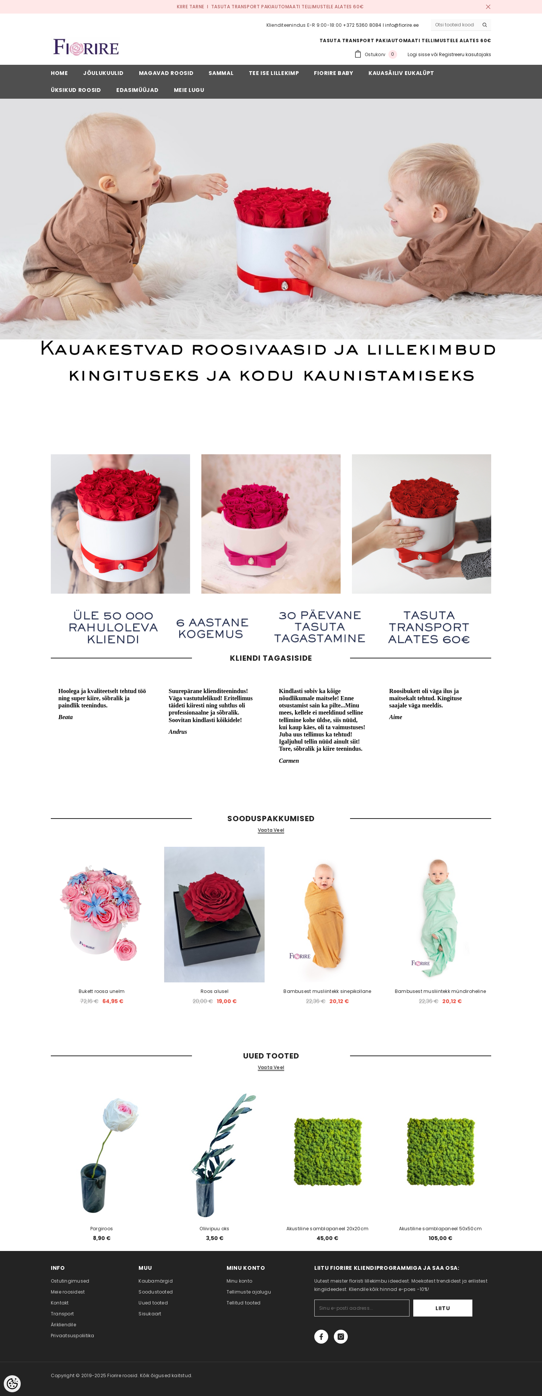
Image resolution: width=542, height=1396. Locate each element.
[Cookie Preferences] (12, 1383)
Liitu (449, 1308)
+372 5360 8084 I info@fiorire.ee (381, 25)
